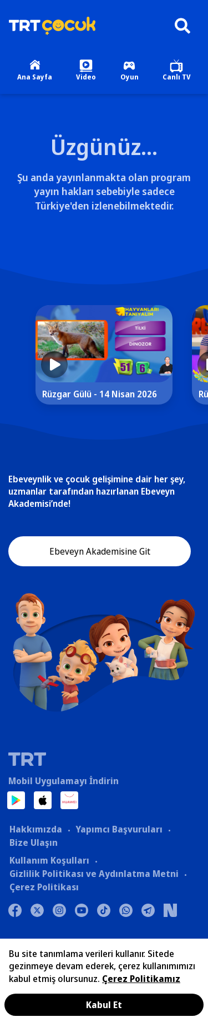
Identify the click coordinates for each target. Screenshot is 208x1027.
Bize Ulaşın (33, 842)
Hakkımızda (35, 829)
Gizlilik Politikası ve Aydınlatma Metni (94, 874)
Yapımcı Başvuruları (119, 829)
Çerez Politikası (44, 887)
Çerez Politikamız (141, 979)
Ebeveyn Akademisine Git (99, 551)
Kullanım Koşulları (49, 860)
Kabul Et (104, 1005)
